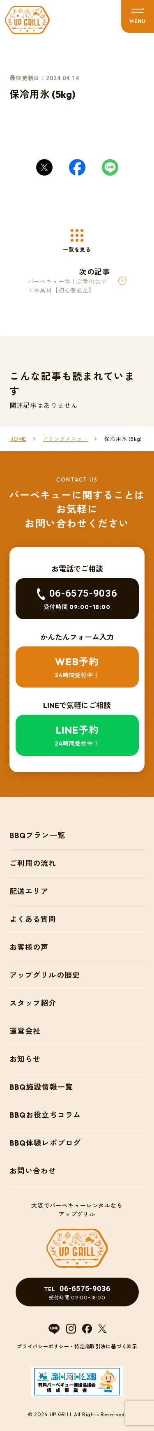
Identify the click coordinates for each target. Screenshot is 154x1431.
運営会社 (25, 1031)
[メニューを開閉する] (137, 16)
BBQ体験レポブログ (45, 1143)
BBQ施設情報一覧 (41, 1087)
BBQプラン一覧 (37, 835)
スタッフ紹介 (32, 1003)
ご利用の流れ (32, 863)
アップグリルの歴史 (44, 975)
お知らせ (25, 1059)
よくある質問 (32, 919)
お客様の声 (28, 947)
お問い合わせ (32, 1171)
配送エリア (28, 891)
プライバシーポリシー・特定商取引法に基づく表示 (77, 1346)
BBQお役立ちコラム (45, 1115)
